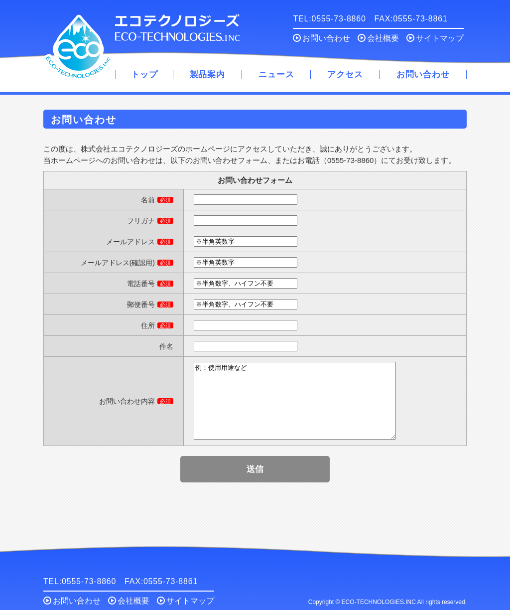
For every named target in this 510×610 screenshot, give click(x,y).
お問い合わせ (321, 38)
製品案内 (207, 74)
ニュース (276, 74)
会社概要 (378, 38)
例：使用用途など (295, 408)
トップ (144, 74)
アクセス (345, 74)
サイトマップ (435, 38)
